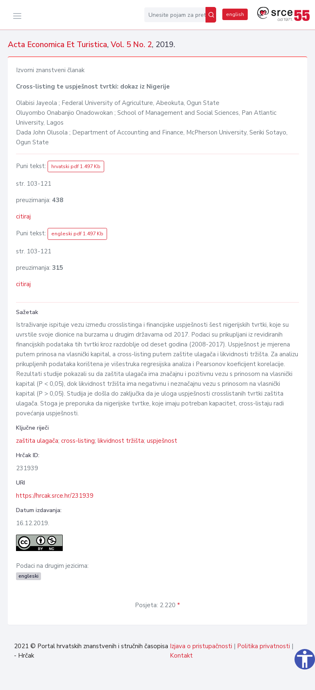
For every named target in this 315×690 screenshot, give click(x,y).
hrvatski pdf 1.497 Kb (75, 166)
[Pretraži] (210, 15)
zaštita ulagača (37, 441)
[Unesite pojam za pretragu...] (175, 15)
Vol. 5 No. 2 (131, 44)
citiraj (23, 216)
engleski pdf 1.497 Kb (77, 233)
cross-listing (78, 441)
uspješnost (162, 441)
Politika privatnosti (263, 646)
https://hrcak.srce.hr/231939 (55, 496)
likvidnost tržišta (121, 441)
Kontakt (181, 655)
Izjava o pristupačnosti (201, 646)
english (235, 14)
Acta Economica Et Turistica (57, 44)
